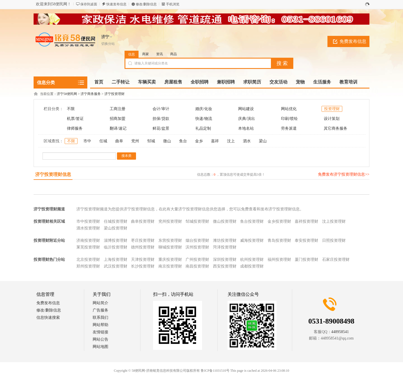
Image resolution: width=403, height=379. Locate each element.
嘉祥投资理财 (306, 221)
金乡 (199, 141)
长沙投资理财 (142, 266)
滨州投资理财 (197, 247)
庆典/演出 (246, 119)
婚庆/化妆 (203, 109)
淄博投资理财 (115, 240)
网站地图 (100, 347)
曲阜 (119, 141)
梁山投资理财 (115, 228)
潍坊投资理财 (224, 240)
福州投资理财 (279, 259)
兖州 (135, 141)
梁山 (263, 141)
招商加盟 (117, 119)
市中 (87, 141)
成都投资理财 (252, 266)
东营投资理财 (170, 240)
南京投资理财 (170, 266)
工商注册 (117, 109)
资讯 (159, 54)
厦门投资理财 (306, 259)
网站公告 (100, 339)
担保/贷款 (161, 119)
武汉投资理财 (115, 266)
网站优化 (289, 109)
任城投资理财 (115, 221)
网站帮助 (100, 325)
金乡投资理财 (279, 221)
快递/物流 (203, 119)
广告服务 (100, 310)
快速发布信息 (116, 4)
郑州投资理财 (88, 266)
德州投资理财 (142, 247)
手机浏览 (172, 4)
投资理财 (332, 109)
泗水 (247, 141)
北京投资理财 (88, 259)
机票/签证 (75, 119)
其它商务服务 (335, 128)
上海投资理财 (115, 259)
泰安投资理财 (306, 240)
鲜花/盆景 (161, 128)
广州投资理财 (197, 259)
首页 (98, 82)
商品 (173, 54)
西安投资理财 (224, 266)
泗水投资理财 (88, 228)
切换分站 (108, 44)
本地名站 (246, 128)
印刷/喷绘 (289, 119)
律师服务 (75, 128)
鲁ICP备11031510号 (215, 371)
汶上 (231, 141)
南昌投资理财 (197, 266)
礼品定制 (203, 128)
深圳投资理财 (224, 259)
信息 (131, 54)
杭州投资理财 (252, 259)
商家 (145, 54)
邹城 (151, 141)
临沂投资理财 (115, 247)
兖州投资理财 (170, 221)
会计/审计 (161, 109)
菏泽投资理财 (224, 247)
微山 (167, 141)
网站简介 (100, 303)
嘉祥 (215, 141)
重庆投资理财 (170, 259)
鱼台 (183, 141)
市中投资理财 (88, 221)
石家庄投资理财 (336, 259)
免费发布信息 (352, 41)
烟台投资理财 (197, 240)
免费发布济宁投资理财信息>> (343, 174)
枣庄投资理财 (142, 240)
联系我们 (100, 317)
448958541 (340, 332)
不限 (71, 109)
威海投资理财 (252, 240)
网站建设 (246, 109)
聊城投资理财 (170, 247)
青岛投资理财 (279, 240)
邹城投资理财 (197, 221)
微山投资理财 (224, 221)
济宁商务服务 (91, 94)
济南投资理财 (88, 240)
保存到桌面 (88, 4)
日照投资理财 (334, 240)
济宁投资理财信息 (53, 174)
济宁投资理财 (114, 94)
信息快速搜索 (48, 317)
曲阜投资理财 (142, 221)
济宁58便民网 (67, 94)
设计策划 (331, 119)
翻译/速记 (118, 128)
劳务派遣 (289, 128)
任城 (103, 141)
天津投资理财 (142, 259)
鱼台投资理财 (252, 221)
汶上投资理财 (334, 221)
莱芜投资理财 (88, 247)
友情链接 (100, 332)
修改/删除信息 (146, 4)
